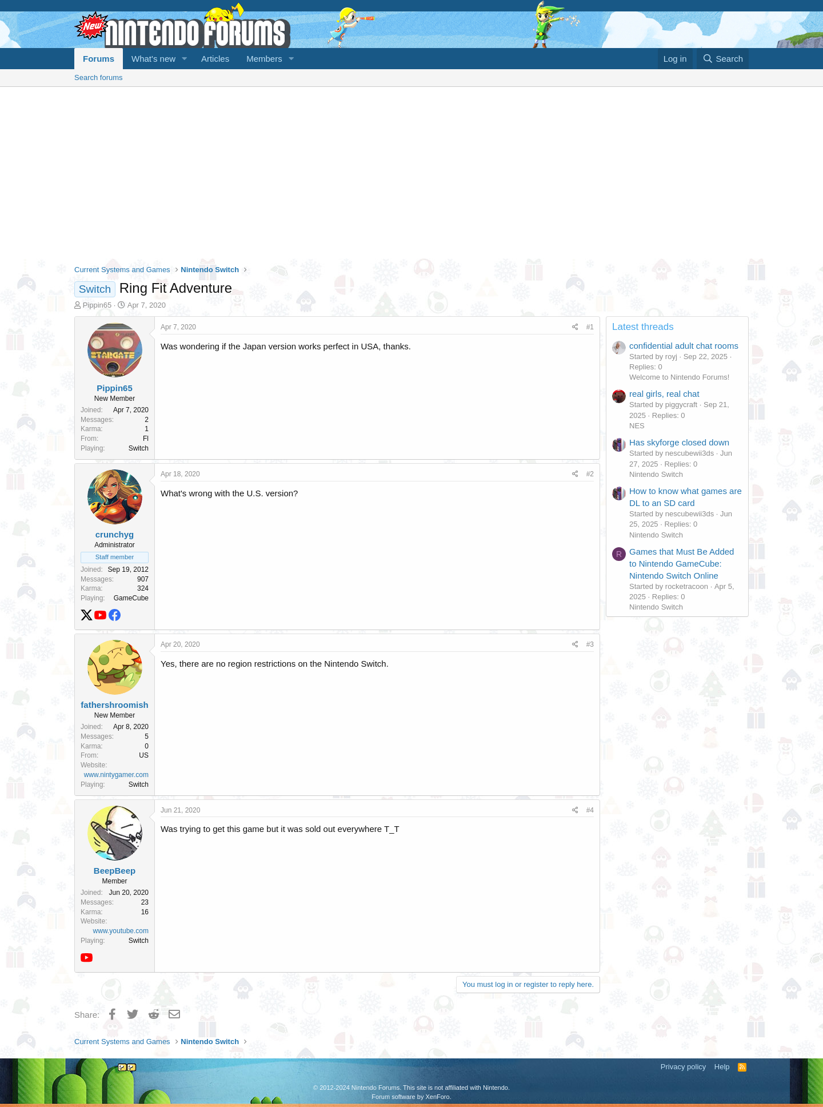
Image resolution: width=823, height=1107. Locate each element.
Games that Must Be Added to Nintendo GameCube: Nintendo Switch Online (681, 563)
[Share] (575, 327)
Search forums (98, 77)
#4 (590, 810)
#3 (590, 644)
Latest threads (643, 326)
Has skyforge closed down (679, 442)
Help (722, 1066)
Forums (98, 58)
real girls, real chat (664, 394)
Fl (146, 439)
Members (264, 58)
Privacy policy (683, 1066)
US (144, 755)
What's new (153, 58)
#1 (590, 327)
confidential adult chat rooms (683, 346)
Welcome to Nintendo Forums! (679, 377)
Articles (215, 58)
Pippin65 (97, 305)
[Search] (723, 58)
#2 (590, 474)
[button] (185, 58)
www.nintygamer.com (116, 775)
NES (637, 425)
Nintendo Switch (656, 474)
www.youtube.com (121, 931)
